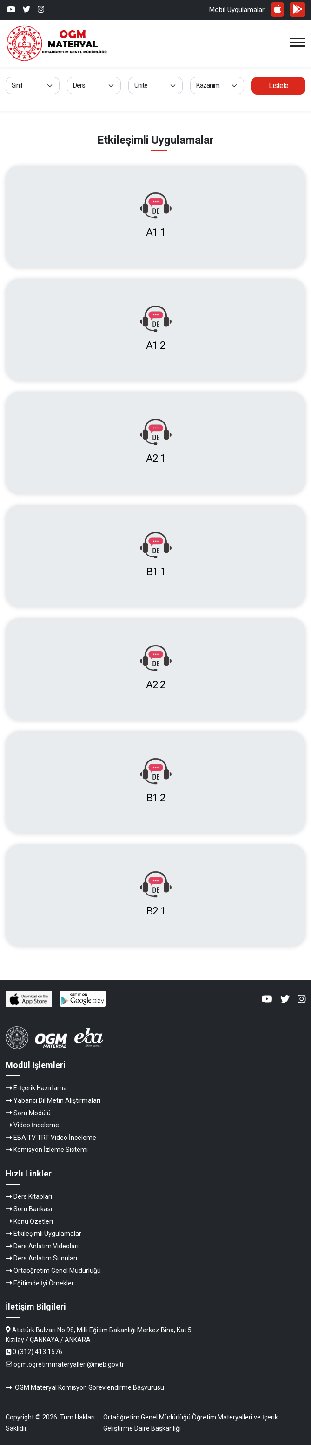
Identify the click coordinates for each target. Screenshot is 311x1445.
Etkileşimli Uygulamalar (47, 1233)
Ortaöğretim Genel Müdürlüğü (57, 1270)
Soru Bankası (32, 1209)
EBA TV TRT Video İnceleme (54, 1137)
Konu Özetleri (33, 1221)
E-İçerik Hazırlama (40, 1088)
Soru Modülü (32, 1113)
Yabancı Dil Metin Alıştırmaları (56, 1100)
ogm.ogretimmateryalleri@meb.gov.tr (68, 1364)
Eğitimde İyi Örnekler (43, 1283)
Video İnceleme (36, 1125)
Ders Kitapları (32, 1196)
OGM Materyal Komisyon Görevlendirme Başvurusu (89, 1387)
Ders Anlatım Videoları (46, 1246)
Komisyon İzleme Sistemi (50, 1149)
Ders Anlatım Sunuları (45, 1258)
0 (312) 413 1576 (37, 1351)
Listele (278, 85)
